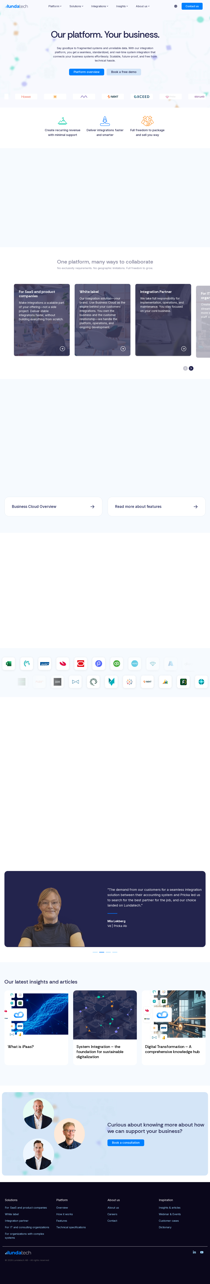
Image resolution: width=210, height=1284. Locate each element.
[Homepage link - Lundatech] (18, 1253)
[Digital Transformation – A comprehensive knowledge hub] (174, 1014)
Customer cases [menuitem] (169, 1220)
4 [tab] (114, 953)
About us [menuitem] (113, 1207)
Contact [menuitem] (112, 1220)
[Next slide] (191, 368)
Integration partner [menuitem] (17, 1220)
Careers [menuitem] (112, 1214)
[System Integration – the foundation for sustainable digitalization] (105, 1014)
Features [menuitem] (61, 1220)
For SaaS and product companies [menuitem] (26, 1207)
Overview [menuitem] (62, 1207)
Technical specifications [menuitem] (71, 1227)
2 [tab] (101, 953)
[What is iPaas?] (36, 1014)
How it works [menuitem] (64, 1214)
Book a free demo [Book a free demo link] (123, 72)
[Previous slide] (185, 368)
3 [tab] (107, 953)
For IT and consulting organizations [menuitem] (27, 1227)
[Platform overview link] (86, 72)
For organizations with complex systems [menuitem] (25, 1235)
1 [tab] (94, 953)
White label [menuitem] (12, 1214)
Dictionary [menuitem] (165, 1227)
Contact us (192, 6)
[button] (195, 1252)
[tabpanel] (105, 909)
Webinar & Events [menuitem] (170, 1214)
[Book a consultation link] (125, 1142)
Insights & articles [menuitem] (169, 1207)
